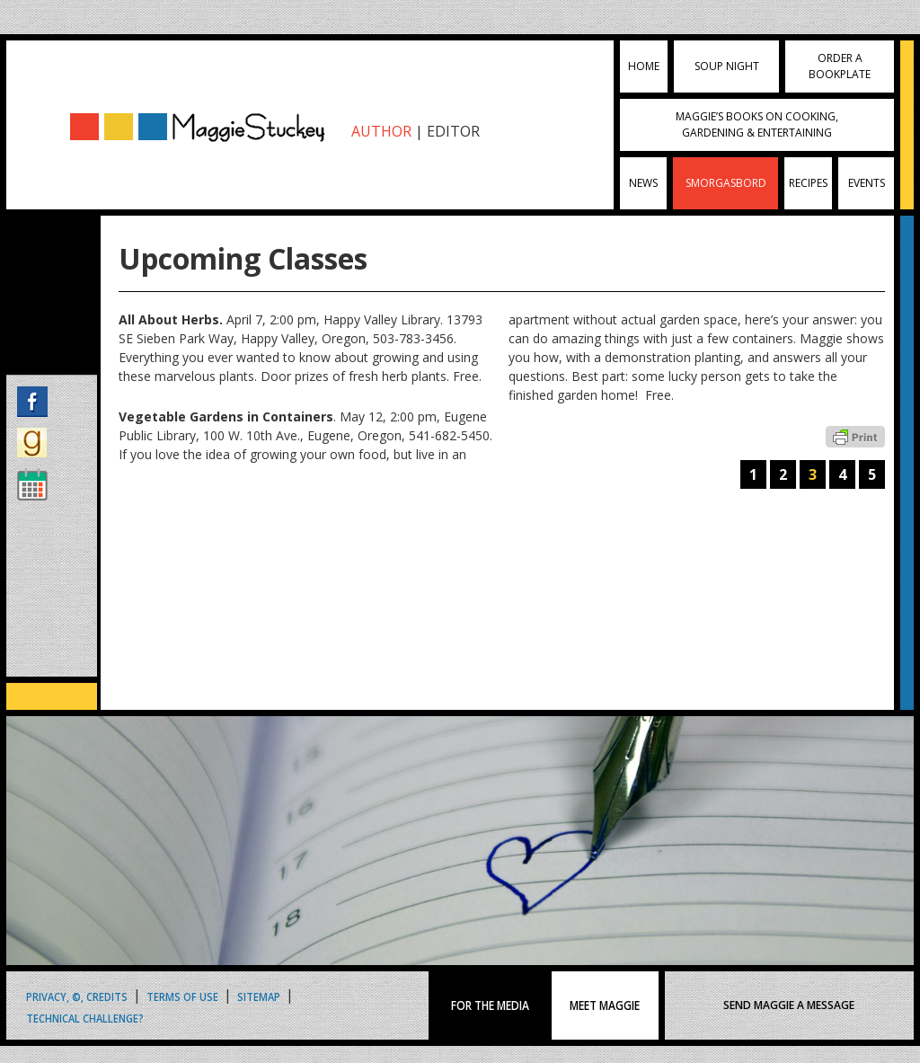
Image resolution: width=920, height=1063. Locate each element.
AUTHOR (381, 131)
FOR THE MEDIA (490, 1005)
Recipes (808, 182)
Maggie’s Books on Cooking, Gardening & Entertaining (757, 124)
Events (866, 182)
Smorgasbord (726, 182)
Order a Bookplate (840, 66)
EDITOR (453, 131)
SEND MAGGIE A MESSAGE (788, 1005)
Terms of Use (182, 996)
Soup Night (726, 66)
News (643, 182)
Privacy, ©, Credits (77, 996)
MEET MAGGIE (605, 1005)
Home (643, 66)
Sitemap (258, 996)
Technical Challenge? (85, 1017)
